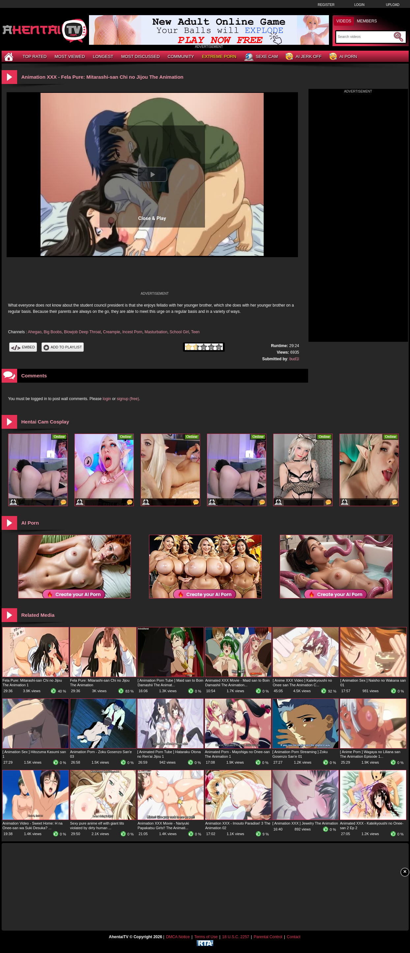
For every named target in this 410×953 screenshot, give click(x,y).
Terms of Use (206, 937)
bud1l (294, 359)
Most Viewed (69, 56)
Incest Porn (132, 332)
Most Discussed (140, 56)
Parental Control (268, 937)
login (107, 398)
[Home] (9, 56)
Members (367, 21)
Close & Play (152, 218)
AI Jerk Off (304, 57)
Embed (23, 347)
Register (326, 5)
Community (181, 56)
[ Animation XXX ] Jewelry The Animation (305, 823)
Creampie (111, 332)
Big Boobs (53, 332)
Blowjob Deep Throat (82, 332)
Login (359, 5)
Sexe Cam (261, 57)
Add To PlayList (63, 347)
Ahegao (35, 332)
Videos (344, 21)
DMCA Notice (178, 937)
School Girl (179, 332)
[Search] (365, 36)
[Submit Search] (398, 36)
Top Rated (35, 56)
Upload (392, 5)
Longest (103, 56)
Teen (195, 332)
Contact (293, 937)
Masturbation (156, 332)
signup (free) (128, 398)
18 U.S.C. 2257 (235, 937)
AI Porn (343, 57)
